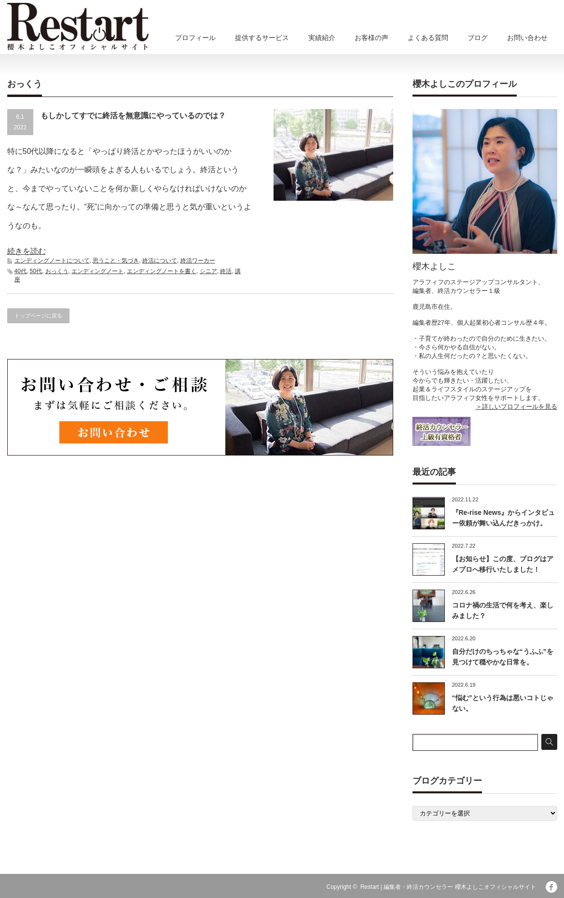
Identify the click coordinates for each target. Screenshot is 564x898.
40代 (20, 271)
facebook (551, 887)
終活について (159, 260)
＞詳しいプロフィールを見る (516, 406)
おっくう (57, 271)
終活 (226, 271)
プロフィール (195, 37)
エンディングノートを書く (161, 271)
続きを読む (26, 251)
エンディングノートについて (52, 260)
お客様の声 (371, 37)
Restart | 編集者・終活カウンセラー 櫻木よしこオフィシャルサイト (448, 887)
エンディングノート (97, 271)
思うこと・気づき (116, 260)
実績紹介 (321, 37)
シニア (208, 271)
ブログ (478, 37)
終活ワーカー (197, 260)
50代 (36, 271)
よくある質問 (428, 37)
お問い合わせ (527, 37)
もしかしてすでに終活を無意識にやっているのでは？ (133, 115)
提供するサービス (262, 37)
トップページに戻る (38, 315)
